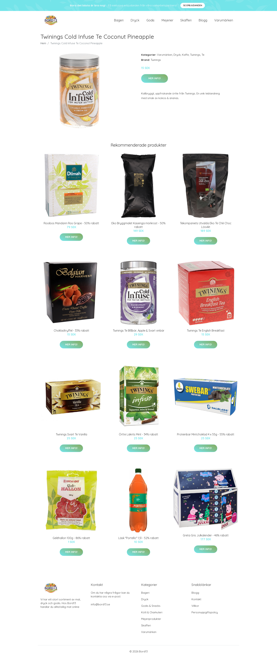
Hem (43, 45)
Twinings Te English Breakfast (206, 333)
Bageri (118, 21)
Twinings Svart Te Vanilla (71, 437)
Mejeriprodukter (151, 621)
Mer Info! (154, 80)
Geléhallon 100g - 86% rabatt (71, 540)
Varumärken (223, 21)
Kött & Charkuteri (151, 614)
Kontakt (196, 601)
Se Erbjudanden (192, 5)
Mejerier (167, 21)
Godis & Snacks (150, 608)
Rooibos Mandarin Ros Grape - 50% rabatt (71, 225)
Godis (150, 21)
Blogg (203, 21)
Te (203, 57)
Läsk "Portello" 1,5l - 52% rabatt (138, 540)
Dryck (135, 21)
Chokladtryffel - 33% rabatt (71, 333)
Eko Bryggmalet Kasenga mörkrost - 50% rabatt (138, 227)
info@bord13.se (100, 607)
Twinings (195, 57)
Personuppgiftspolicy (204, 614)
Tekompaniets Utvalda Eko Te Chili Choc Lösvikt (205, 227)
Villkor (195, 608)
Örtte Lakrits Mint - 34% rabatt (138, 437)
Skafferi (185, 21)
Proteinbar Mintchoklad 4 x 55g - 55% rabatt (205, 437)
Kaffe (185, 57)
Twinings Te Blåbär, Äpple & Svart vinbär (138, 333)
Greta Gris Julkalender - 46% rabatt (206, 538)
